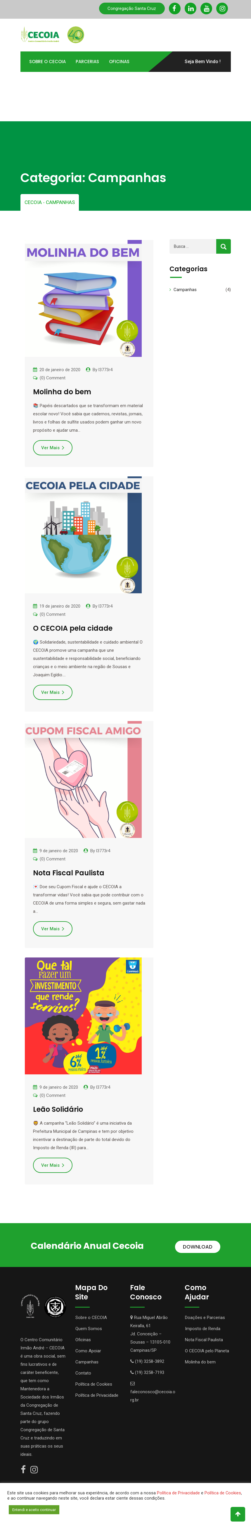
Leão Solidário (58, 1107)
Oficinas (119, 61)
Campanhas (185, 287)
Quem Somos (88, 1326)
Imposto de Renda (202, 1326)
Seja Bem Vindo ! (203, 61)
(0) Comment (52, 375)
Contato (82, 102)
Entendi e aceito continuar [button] (34, 1510)
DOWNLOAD (197, 1244)
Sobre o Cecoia (47, 61)
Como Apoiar (44, 81)
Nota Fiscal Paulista (68, 871)
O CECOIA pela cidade (72, 626)
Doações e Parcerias (205, 1315)
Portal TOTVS (45, 102)
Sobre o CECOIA (91, 1315)
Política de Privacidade (96, 1393)
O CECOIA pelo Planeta (207, 1348)
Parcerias (87, 61)
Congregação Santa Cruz (132, 8)
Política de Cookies (93, 1382)
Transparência (123, 81)
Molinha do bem (62, 390)
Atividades (83, 81)
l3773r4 (105, 367)
